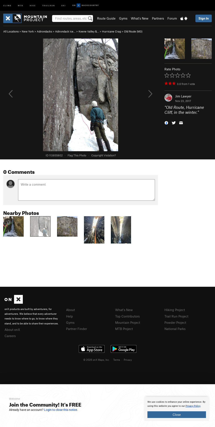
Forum (172, 18)
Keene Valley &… (89, 31)
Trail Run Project (176, 316)
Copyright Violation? (103, 155)
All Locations (11, 31)
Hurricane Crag (111, 31)
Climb (7, 5)
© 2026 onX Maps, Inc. (96, 359)
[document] (176, 409)
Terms (116, 359)
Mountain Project (127, 322)
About (70, 310)
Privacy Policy (193, 406)
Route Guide (106, 18)
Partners (158, 18)
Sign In (203, 18)
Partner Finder (76, 329)
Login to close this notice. (61, 410)
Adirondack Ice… (65, 31)
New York (28, 31)
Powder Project (175, 322)
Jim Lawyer (183, 96)
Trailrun (48, 5)
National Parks (175, 329)
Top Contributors (127, 316)
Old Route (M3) (133, 31)
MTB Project (124, 329)
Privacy (128, 359)
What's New (139, 18)
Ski (63, 5)
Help (69, 316)
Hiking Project (174, 310)
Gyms (123, 18)
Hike (33, 5)
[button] (166, 122)
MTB (20, 5)
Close (177, 414)
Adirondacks (44, 31)
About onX (12, 329)
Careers (10, 336)
